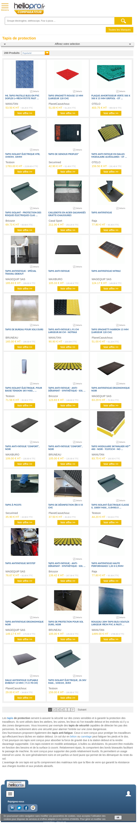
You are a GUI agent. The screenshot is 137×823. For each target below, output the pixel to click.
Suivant (82, 709)
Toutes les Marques (119, 29)
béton (73, 736)
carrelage (86, 736)
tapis (10, 718)
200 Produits (11, 52)
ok (118, 817)
